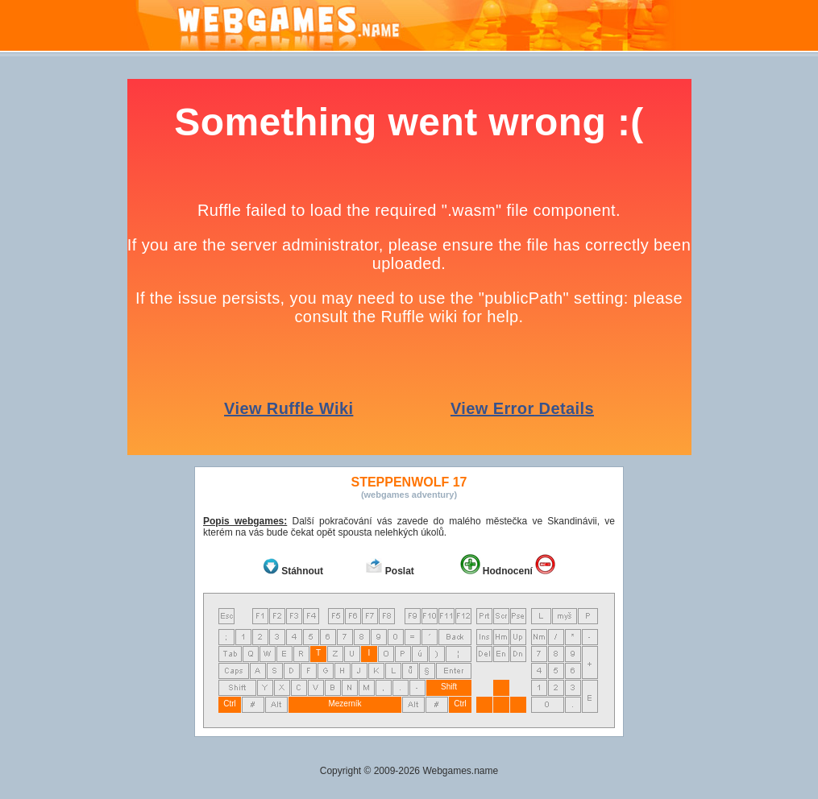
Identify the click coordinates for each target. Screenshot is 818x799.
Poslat (399, 571)
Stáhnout (302, 571)
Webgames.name (460, 770)
